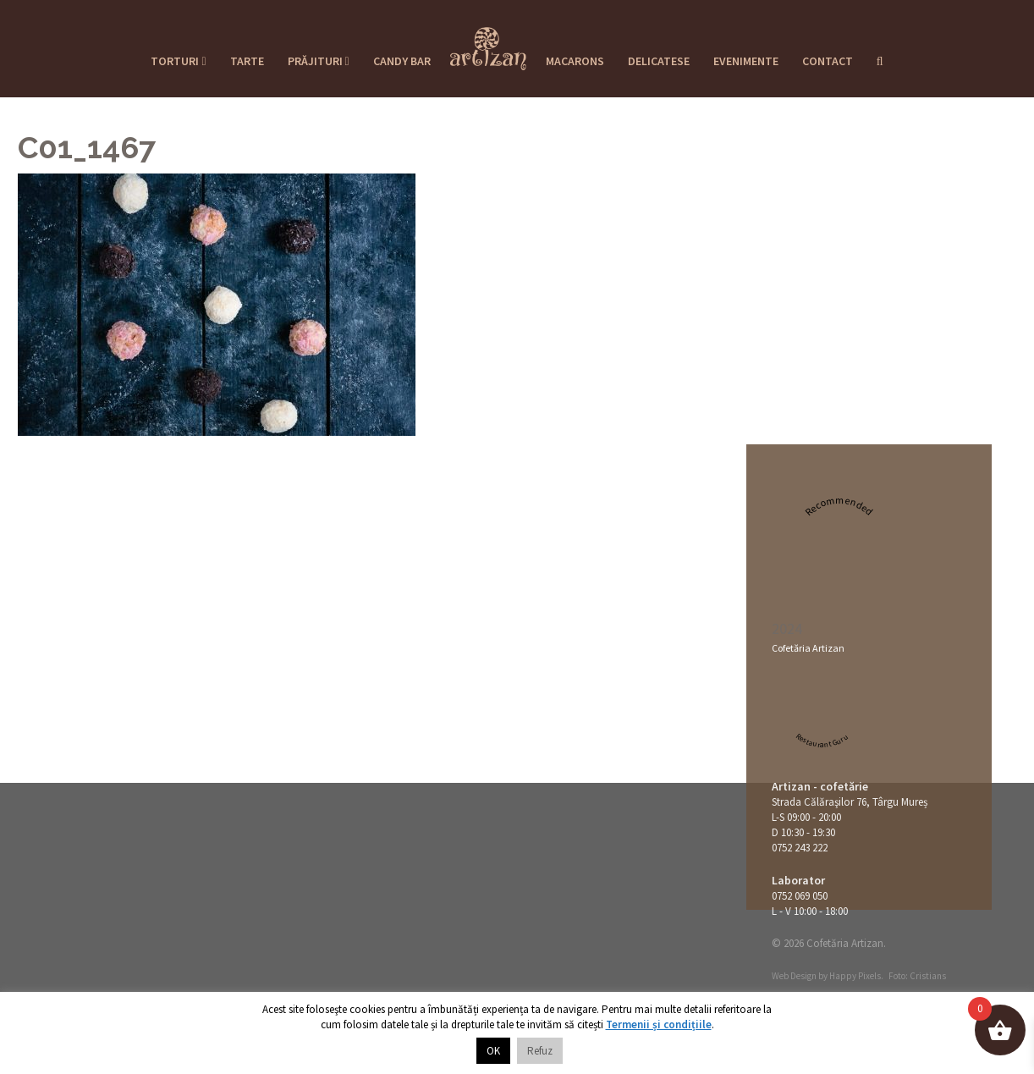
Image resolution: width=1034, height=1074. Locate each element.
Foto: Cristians (917, 976)
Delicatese (659, 61)
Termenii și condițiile (659, 1024)
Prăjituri (318, 61)
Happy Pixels (855, 976)
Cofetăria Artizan (808, 648)
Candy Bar (402, 61)
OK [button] (493, 1051)
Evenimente (745, 61)
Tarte (247, 61)
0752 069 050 (800, 896)
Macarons (575, 61)
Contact (827, 61)
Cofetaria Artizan (488, 43)
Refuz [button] (540, 1051)
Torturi (178, 61)
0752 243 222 (800, 847)
